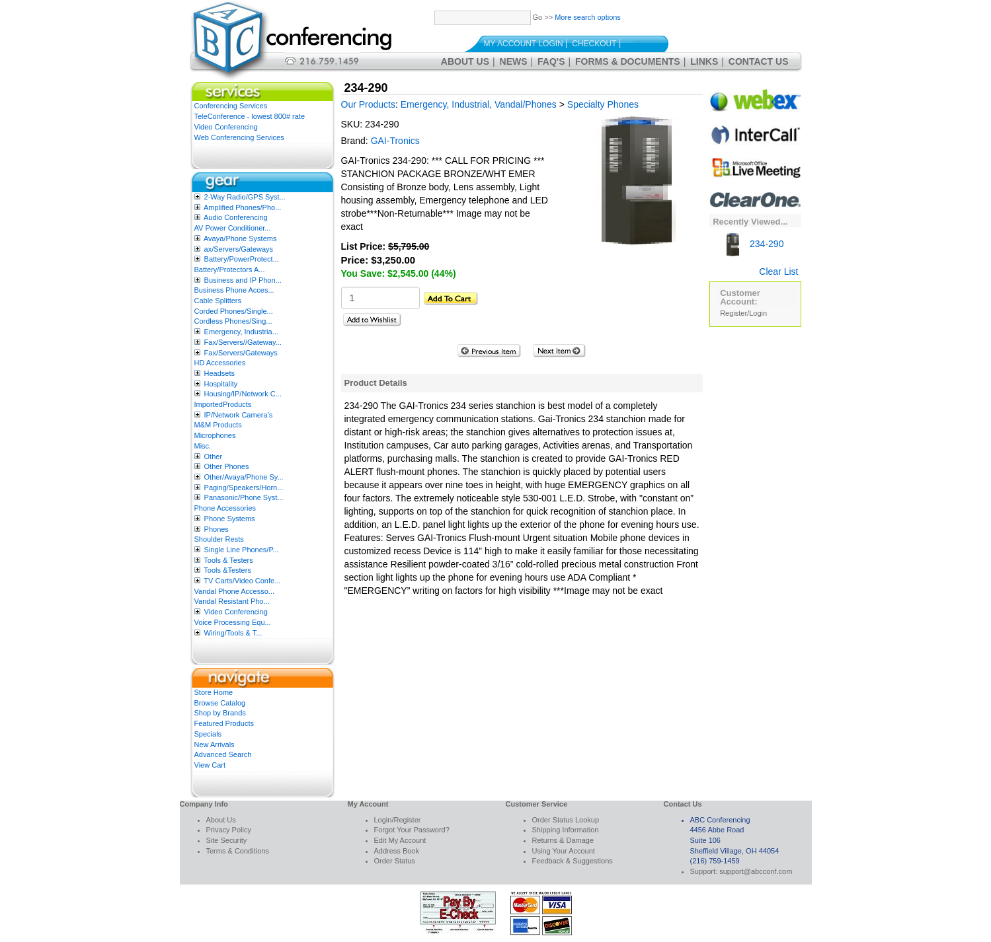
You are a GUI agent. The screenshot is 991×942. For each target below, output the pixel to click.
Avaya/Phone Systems (240, 238)
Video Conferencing (226, 127)
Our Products (368, 104)
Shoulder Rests (219, 539)
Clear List (778, 271)
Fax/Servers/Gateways (241, 353)
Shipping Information (565, 830)
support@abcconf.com (755, 871)
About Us (465, 61)
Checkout (594, 43)
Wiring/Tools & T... (233, 633)
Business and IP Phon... (243, 280)
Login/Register (397, 820)
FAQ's (551, 61)
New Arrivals (214, 744)
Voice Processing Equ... (232, 622)
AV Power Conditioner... (232, 228)
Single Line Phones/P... (241, 550)
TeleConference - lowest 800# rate (249, 116)
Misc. (203, 446)
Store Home (213, 692)
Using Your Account (563, 851)
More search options (588, 17)
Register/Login (743, 313)
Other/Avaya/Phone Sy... (244, 477)
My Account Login (523, 43)
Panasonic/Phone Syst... (244, 497)
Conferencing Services (231, 106)
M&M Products (218, 425)
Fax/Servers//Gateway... (243, 342)
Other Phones (226, 466)
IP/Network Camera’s (238, 415)
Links (704, 61)
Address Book (396, 851)
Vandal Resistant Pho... (232, 601)
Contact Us (759, 61)
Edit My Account (400, 840)
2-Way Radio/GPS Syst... (245, 197)
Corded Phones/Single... (233, 311)
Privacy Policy (228, 830)
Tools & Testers (228, 560)
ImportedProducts (223, 404)
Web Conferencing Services (239, 137)
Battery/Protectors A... (229, 269)
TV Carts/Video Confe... (242, 581)
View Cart (209, 765)
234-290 (751, 243)
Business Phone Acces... (234, 290)
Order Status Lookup (566, 820)
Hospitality (221, 384)
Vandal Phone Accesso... (234, 591)
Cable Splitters (218, 301)
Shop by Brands (220, 713)
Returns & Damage (563, 840)
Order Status (394, 861)
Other (213, 456)
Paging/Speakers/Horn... (244, 487)
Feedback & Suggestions (572, 861)
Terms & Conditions (237, 851)
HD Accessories (220, 363)
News (514, 61)
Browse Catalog (220, 703)
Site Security (226, 840)
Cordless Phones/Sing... (233, 321)
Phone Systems (229, 519)
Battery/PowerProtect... (241, 259)
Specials (208, 734)
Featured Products (224, 723)
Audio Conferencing (236, 217)
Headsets (219, 373)
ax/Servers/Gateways (239, 249)
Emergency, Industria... (241, 332)
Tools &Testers (227, 570)
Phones (216, 529)
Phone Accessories (225, 508)
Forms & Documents (627, 61)
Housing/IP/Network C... (243, 394)
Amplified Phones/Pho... (242, 207)
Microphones (215, 435)
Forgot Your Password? (412, 830)
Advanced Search (223, 754)
